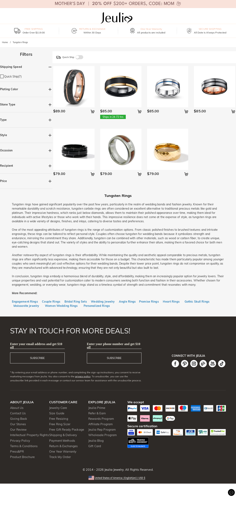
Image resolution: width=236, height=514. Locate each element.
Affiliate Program (100, 424)
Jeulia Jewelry (114, 470)
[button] (118, 478)
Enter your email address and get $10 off (36, 345)
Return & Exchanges (63, 446)
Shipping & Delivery (63, 435)
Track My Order (60, 457)
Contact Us (18, 413)
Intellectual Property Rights (29, 435)
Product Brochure (22, 457)
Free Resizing (58, 419)
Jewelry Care (58, 408)
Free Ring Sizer (59, 424)
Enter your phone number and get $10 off (113, 345)
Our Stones (18, 424)
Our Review (18, 429)
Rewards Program (101, 419)
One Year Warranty (62, 451)
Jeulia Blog (96, 441)
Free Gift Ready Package (66, 429)
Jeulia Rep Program (102, 429)
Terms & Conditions (23, 446)
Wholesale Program (102, 435)
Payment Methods (62, 441)
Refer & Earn (97, 413)
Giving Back (18, 419)
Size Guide (56, 413)
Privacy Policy (20, 441)
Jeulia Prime (96, 408)
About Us (16, 408)
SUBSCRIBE (37, 358)
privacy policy (82, 376)
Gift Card (94, 446)
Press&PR (17, 451)
